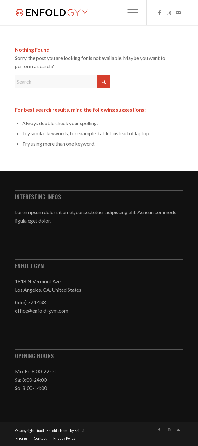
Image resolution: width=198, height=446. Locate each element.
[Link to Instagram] (169, 12)
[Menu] (129, 12)
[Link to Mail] (178, 12)
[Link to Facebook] (159, 12)
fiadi (40, 431)
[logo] (82, 12)
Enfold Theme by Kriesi (65, 431)
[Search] (62, 81)
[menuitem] (129, 12)
